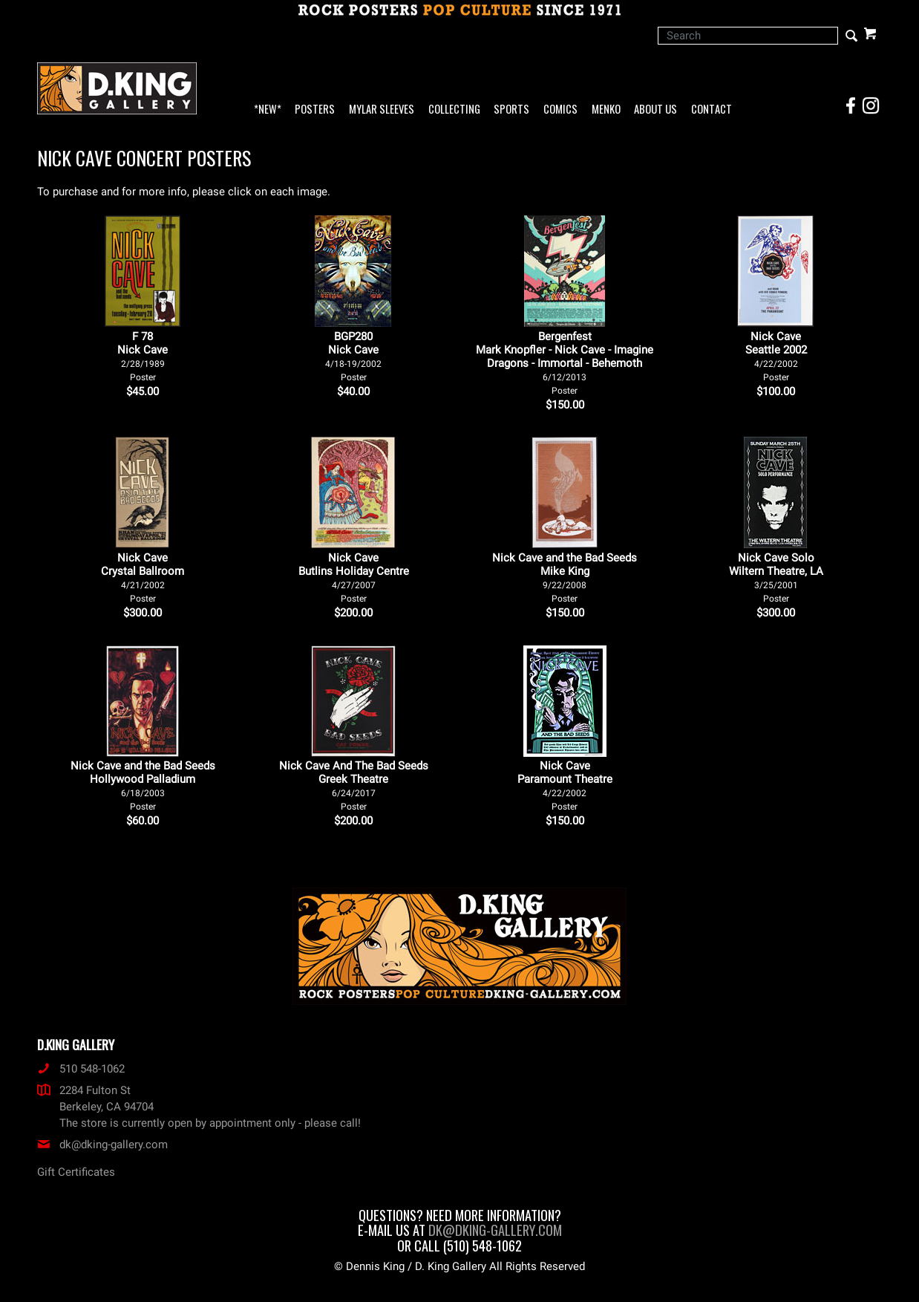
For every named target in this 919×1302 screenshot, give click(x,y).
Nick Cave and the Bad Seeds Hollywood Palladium (143, 785)
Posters (315, 109)
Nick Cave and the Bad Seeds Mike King (564, 577)
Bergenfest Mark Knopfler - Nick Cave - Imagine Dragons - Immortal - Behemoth (564, 363)
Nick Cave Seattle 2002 (776, 356)
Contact (711, 109)
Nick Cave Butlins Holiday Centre (353, 577)
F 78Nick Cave (142, 356)
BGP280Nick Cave (353, 356)
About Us (655, 109)
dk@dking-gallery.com (102, 1144)
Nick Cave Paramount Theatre (564, 785)
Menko (606, 109)
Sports (511, 109)
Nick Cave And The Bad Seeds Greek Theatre (353, 785)
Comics (560, 109)
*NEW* (267, 109)
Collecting (454, 109)
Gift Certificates (76, 1172)
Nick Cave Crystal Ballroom (142, 577)
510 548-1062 (81, 1068)
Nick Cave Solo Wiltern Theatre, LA (776, 577)
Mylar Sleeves (381, 109)
